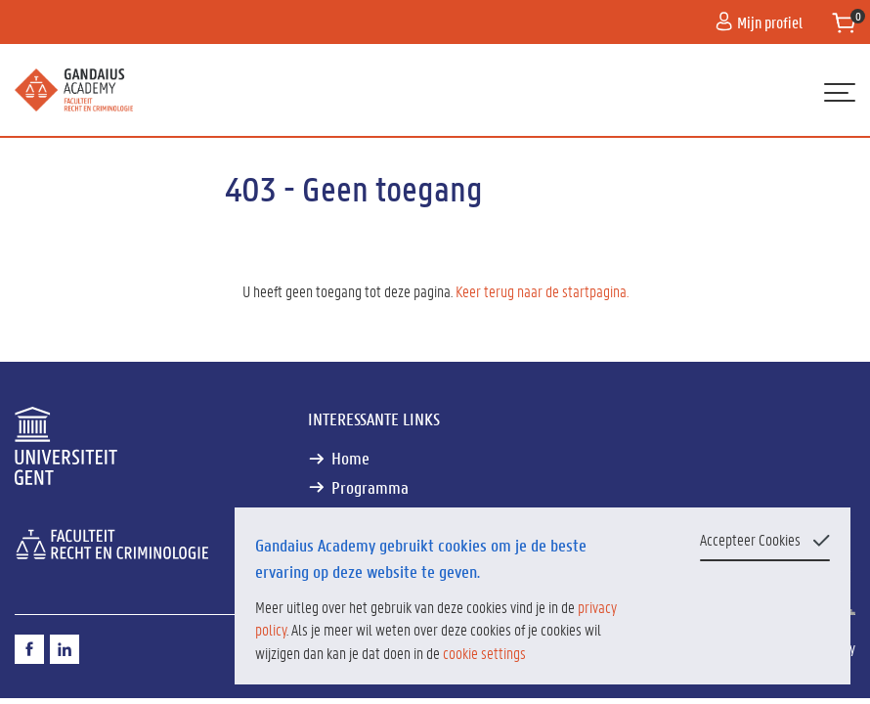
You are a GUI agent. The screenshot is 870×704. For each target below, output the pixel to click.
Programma (370, 487)
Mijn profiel (759, 22)
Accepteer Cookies (750, 539)
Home (350, 458)
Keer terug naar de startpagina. (542, 291)
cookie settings (484, 652)
